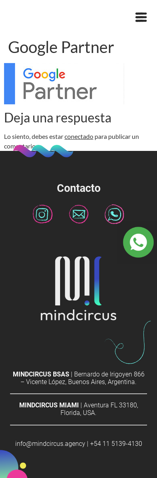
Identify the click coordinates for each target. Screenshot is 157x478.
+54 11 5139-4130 (116, 443)
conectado (78, 136)
